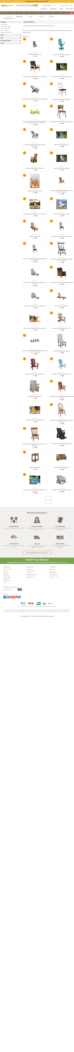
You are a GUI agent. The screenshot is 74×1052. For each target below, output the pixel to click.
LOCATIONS (53, 8)
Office (24, 12)
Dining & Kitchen (5, 12)
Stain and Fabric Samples (54, 575)
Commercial (60, 12)
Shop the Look (52, 570)
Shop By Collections (53, 572)
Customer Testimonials (30, 575)
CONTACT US (44, 8)
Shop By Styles (52, 569)
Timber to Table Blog (30, 570)
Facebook (4, 597)
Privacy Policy (6, 579)
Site (30, 17)
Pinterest (13, 597)
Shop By (53, 12)
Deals (71, 12)
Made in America (6, 575)
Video (51, 17)
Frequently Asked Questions (31, 574)
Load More (48, 500)
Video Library (29, 572)
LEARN (61, 8)
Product (9, 17)
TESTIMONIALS (70, 8)
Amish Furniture (5, 28)
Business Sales (6, 574)
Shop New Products (53, 574)
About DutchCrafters (7, 569)
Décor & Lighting (37, 12)
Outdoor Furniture (6, 26)
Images (19, 17)
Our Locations (6, 572)
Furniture (4, 24)
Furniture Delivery (6, 580)
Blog (41, 17)
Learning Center (29, 569)
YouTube (10, 597)
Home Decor (5, 30)
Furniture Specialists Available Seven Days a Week (37, 1)
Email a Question (31, 606)
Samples (66, 12)
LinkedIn (19, 597)
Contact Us (5, 570)
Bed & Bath (13, 12)
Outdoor (29, 12)
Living (19, 12)
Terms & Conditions (7, 577)
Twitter (7, 597)
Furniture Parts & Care (6, 32)
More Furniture (46, 12)
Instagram (16, 597)
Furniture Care (29, 577)
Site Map (51, 577)
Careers (4, 582)
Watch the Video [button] (37, 552)
